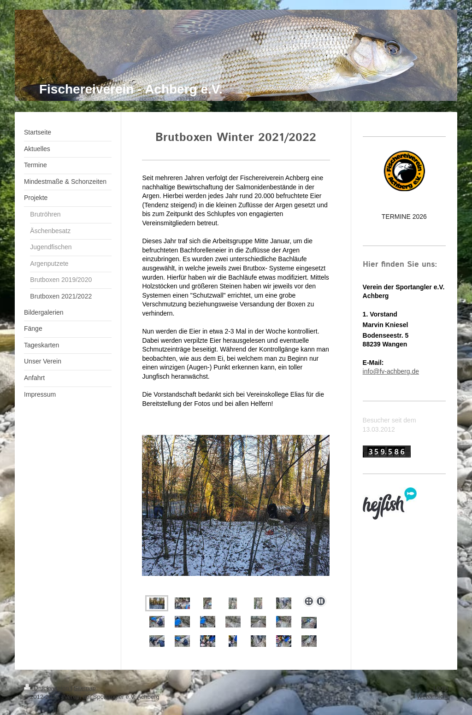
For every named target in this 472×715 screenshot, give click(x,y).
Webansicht (432, 696)
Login (440, 687)
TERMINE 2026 (404, 216)
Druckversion (47, 688)
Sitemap (85, 688)
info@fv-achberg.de (391, 371)
